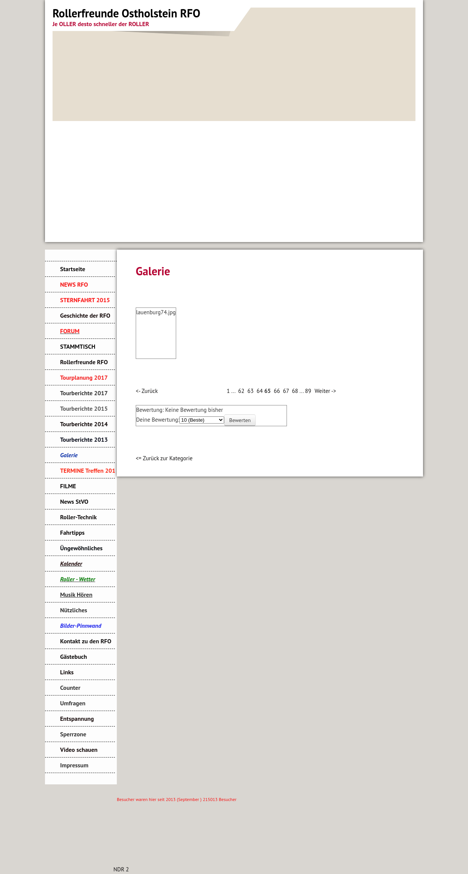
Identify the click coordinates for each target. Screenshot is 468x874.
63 (250, 390)
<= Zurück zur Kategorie (164, 458)
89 (308, 390)
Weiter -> (325, 390)
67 (286, 390)
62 (241, 390)
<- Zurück (147, 390)
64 (260, 390)
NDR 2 (121, 869)
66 (277, 390)
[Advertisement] (234, 178)
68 (295, 390)
